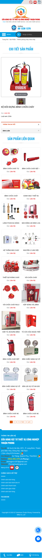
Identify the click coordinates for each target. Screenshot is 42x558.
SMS (20, 555)
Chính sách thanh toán (8, 485)
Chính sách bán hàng (8, 479)
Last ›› (29, 422)
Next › (23, 422)
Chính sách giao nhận (8, 488)
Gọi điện (7, 555)
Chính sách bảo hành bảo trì (10, 482)
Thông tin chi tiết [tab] (21, 124)
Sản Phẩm (12, 39)
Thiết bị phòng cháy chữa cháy (26, 39)
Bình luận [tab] (21, 131)
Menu (6, 34)
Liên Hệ (7, 113)
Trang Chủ (5, 39)
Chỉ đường (33, 555)
